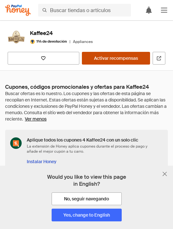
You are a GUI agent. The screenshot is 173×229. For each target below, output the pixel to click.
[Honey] (18, 10)
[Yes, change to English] (87, 215)
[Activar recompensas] (116, 58)
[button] (164, 10)
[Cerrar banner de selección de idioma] (165, 174)
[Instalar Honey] (41, 161)
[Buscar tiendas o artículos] (84, 10)
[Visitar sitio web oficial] (159, 58)
